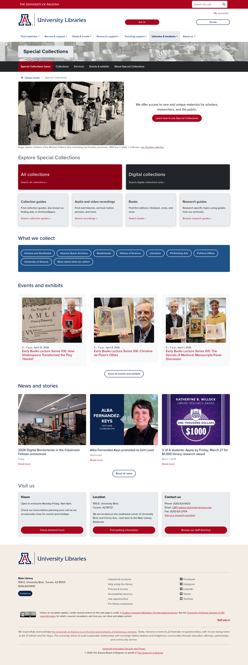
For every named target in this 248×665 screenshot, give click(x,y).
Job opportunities (118, 599)
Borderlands (104, 253)
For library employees (120, 603)
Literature (155, 253)
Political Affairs (206, 253)
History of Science (130, 253)
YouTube (188, 599)
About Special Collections (129, 66)
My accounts (221, 13)
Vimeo (187, 594)
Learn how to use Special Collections (177, 118)
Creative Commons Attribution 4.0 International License (149, 612)
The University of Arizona (150, 652)
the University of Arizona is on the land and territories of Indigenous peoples (94, 631)
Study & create (80, 36)
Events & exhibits (99, 66)
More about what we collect (74, 261)
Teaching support (134, 36)
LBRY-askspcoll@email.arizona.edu (192, 507)
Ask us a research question (180, 515)
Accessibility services (120, 594)
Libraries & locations (164, 36)
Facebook (189, 579)
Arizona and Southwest (37, 253)
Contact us (173, 497)
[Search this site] (206, 4)
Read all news (124, 473)
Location (99, 497)
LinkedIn (188, 589)
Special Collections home (35, 66)
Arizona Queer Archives (74, 253)
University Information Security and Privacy (124, 648)
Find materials (29, 36)
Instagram (189, 584)
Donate (213, 22)
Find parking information (124, 530)
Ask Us (142, 22)
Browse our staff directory (196, 530)
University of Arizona (36, 261)
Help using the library (120, 584)
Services (79, 66)
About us (188, 36)
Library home (32, 77)
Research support (107, 36)
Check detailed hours (52, 530)
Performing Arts (179, 253)
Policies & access (118, 589)
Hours (25, 497)
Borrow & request (55, 36)
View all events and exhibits (124, 373)
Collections (62, 66)
